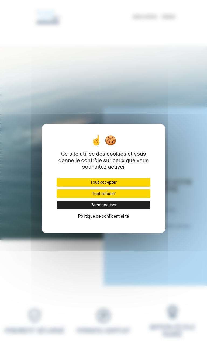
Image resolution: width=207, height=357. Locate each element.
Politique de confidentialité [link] (103, 216)
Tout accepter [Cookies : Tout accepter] (103, 182)
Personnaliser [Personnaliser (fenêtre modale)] (103, 204)
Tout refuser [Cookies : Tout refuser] (103, 193)
